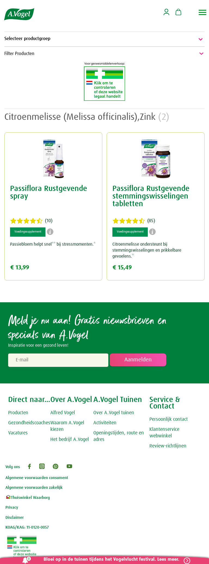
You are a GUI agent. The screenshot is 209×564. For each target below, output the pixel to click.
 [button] (203, 12)
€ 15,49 (122, 269)
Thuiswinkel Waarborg (27, 498)
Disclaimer (14, 518)
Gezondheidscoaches (29, 423)
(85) (133, 222)
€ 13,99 (19, 269)
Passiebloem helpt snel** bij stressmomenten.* (53, 245)
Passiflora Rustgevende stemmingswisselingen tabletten (150, 197)
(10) (31, 222)
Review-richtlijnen (167, 446)
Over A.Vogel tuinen (113, 413)
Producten (18, 413)
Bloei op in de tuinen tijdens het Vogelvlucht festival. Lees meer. (110, 559)
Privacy (11, 509)
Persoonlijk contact (168, 420)
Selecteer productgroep (104, 39)
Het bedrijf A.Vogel (69, 440)
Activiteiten (104, 423)
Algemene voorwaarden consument (36, 479)
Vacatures (18, 433)
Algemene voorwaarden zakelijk (34, 489)
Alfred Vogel (62, 413)
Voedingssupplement (27, 232)
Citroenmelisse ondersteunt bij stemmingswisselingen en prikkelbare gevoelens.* (146, 251)
